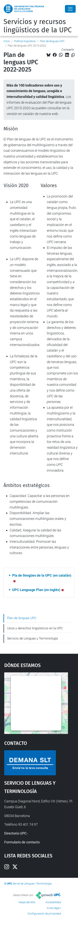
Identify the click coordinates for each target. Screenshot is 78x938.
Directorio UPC (15, 833)
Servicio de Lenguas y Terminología (32, 638)
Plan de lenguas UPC (52, 41)
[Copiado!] (73, 55)
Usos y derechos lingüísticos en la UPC (35, 628)
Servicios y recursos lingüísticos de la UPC (37, 26)
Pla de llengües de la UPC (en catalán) (41, 575)
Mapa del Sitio (27, 902)
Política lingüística (25, 41)
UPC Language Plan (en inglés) (36, 590)
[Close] (70, 9)
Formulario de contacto (22, 842)
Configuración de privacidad (44, 913)
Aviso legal (53, 908)
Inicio (6, 41)
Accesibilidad (53, 902)
